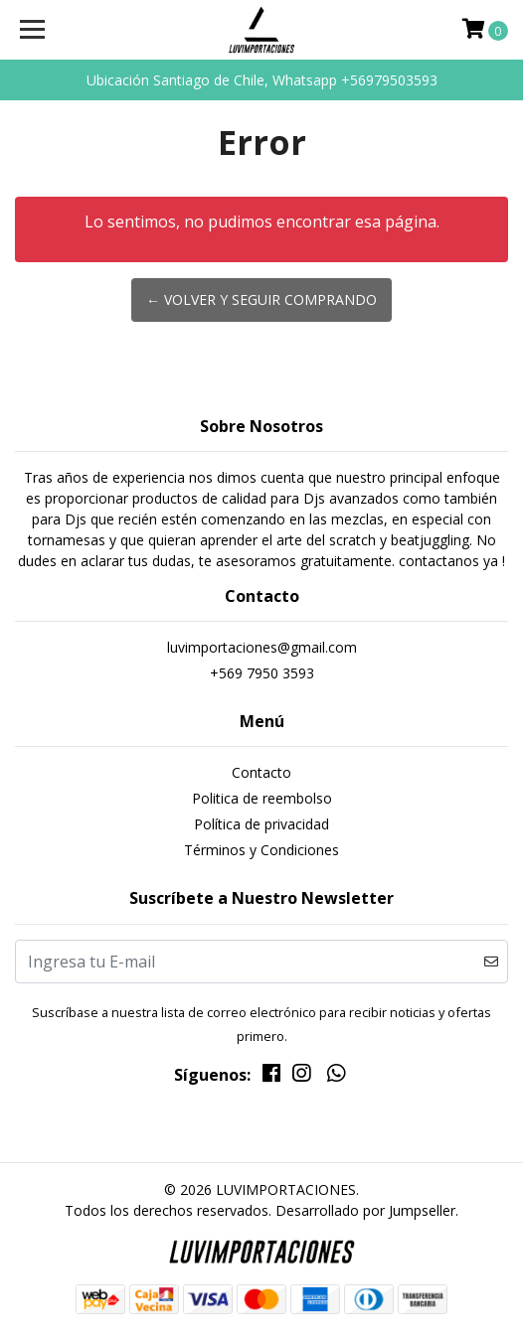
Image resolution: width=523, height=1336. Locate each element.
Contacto (261, 772)
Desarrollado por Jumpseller (365, 1210)
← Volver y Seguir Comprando (261, 299)
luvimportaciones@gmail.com (262, 647)
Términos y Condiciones (261, 849)
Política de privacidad (261, 824)
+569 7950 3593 (262, 673)
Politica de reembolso (262, 798)
